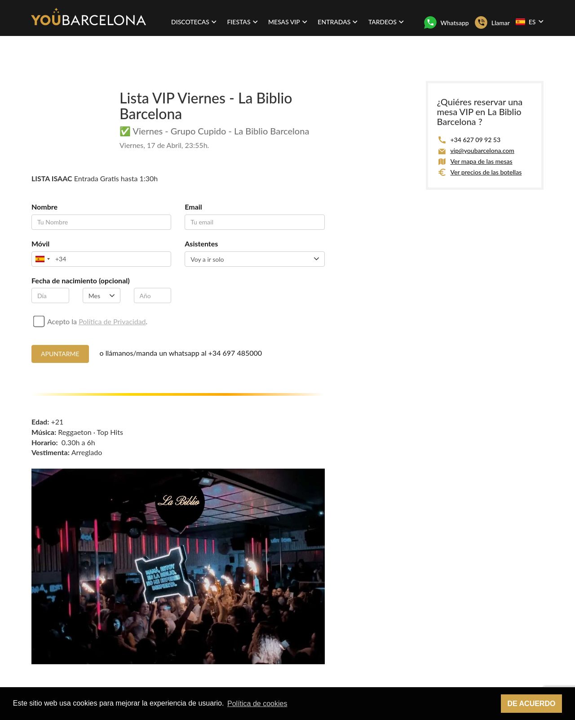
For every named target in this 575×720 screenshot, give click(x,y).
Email (193, 206)
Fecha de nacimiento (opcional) (80, 280)
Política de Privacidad (112, 321)
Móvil (40, 243)
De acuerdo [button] (531, 703)
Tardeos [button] (386, 22)
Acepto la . (97, 321)
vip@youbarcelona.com (482, 150)
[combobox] (42, 259)
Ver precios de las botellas (486, 172)
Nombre (44, 206)
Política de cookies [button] (257, 703)
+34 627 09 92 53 (476, 139)
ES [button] (529, 22)
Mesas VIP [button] (287, 22)
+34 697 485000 (235, 353)
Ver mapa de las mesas (482, 161)
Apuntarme (60, 354)
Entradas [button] (338, 22)
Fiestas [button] (242, 22)
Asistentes (201, 243)
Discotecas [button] (194, 22)
